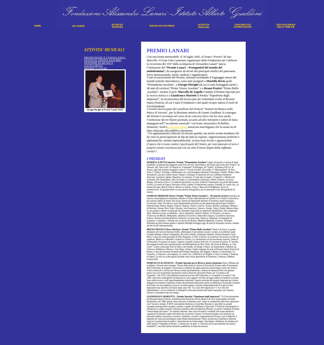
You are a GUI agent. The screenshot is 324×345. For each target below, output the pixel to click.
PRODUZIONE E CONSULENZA (105, 57)
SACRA (93, 65)
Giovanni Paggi (177, 127)
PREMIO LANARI (95, 68)
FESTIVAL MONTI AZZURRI (102, 60)
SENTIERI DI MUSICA (98, 63)
